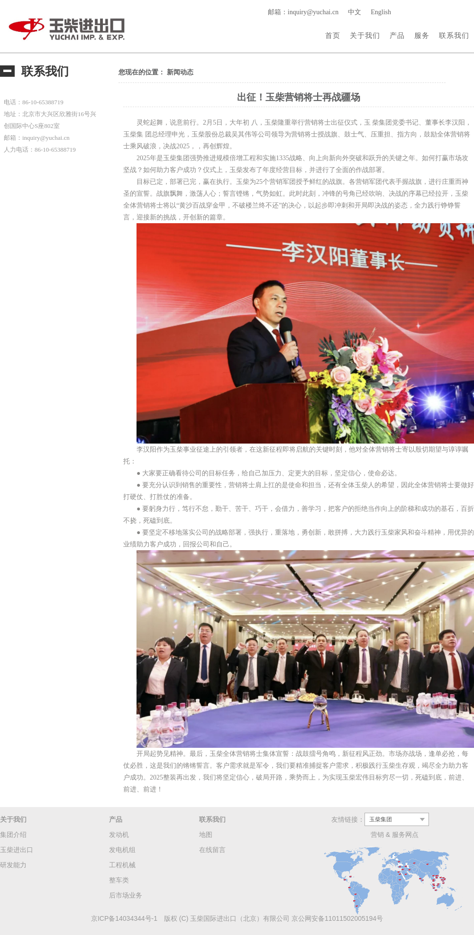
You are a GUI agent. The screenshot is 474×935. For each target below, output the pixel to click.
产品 (397, 35)
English (381, 12)
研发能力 (13, 865)
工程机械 (122, 865)
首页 (332, 35)
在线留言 (212, 849)
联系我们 (454, 35)
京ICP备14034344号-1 (124, 918)
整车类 (119, 880)
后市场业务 (125, 895)
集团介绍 (13, 834)
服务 (421, 35)
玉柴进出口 (16, 849)
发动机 (119, 834)
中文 (354, 12)
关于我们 (365, 35)
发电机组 (122, 849)
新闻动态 (180, 72)
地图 (205, 834)
